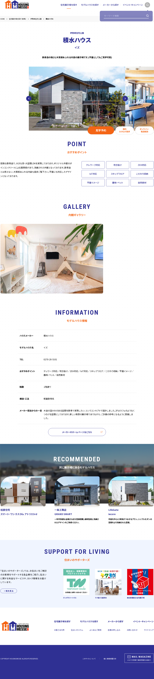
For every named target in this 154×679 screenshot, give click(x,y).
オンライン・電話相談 (144, 130)
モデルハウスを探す (90, 8)
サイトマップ (149, 630)
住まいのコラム (77, 630)
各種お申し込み (114, 630)
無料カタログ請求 (124, 130)
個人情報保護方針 (110, 658)
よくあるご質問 (95, 630)
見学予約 (101, 130)
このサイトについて (89, 658)
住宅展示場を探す (69, 8)
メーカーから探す (111, 8)
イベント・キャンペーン (133, 8)
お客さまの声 (59, 630)
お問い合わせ (132, 630)
